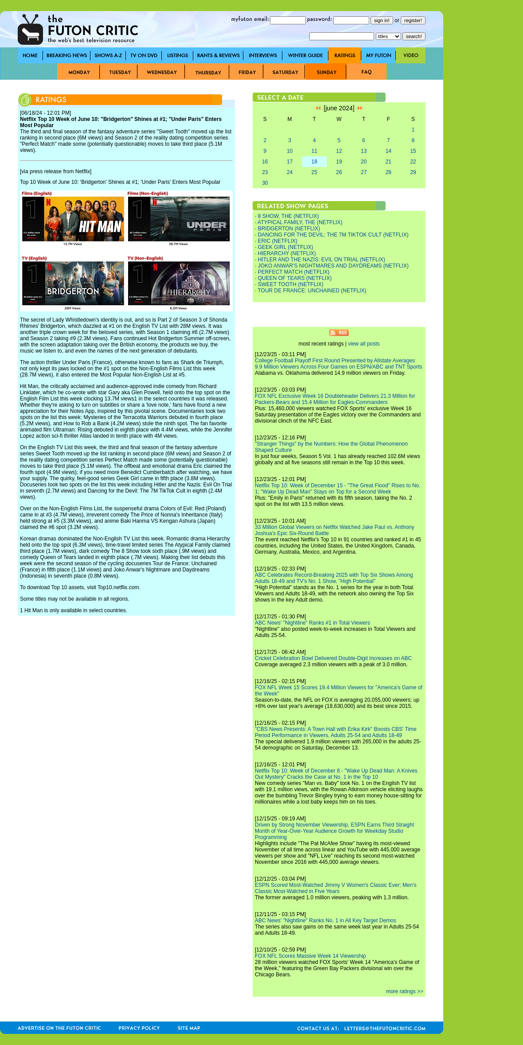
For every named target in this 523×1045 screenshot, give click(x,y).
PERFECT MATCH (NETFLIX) (294, 272)
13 (364, 151)
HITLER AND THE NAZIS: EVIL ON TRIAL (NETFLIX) (321, 259)
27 (364, 172)
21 (388, 162)
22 (413, 162)
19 (339, 162)
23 (265, 172)
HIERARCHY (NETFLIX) (287, 253)
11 (314, 151)
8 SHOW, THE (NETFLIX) (288, 216)
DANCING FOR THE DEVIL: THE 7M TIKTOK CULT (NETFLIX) (333, 235)
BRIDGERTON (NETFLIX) (289, 228)
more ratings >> (404, 991)
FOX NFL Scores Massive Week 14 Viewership (310, 956)
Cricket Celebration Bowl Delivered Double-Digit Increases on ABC (333, 658)
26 (339, 172)
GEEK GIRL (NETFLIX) (285, 247)
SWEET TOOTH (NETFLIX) (291, 284)
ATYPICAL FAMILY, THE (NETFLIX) (300, 222)
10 (290, 151)
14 (388, 151)
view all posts (363, 344)
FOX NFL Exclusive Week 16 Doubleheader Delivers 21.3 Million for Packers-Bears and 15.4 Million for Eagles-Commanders (335, 399)
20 (364, 162)
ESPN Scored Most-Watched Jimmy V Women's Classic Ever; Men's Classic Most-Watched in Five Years (336, 888)
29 (413, 172)
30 (265, 183)
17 (290, 162)
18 (314, 162)
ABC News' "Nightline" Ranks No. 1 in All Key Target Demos (325, 920)
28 (388, 172)
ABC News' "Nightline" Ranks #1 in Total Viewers (312, 623)
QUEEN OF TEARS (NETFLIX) (295, 278)
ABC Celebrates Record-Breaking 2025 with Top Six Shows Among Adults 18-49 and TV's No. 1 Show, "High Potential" (334, 578)
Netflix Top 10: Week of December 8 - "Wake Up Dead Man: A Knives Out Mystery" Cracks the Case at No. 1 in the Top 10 (336, 774)
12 (339, 151)
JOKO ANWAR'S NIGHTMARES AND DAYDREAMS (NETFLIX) (333, 266)
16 (265, 162)
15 (413, 151)
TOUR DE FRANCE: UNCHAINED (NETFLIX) (312, 290)
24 (290, 172)
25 (314, 172)
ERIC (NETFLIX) (277, 241)
